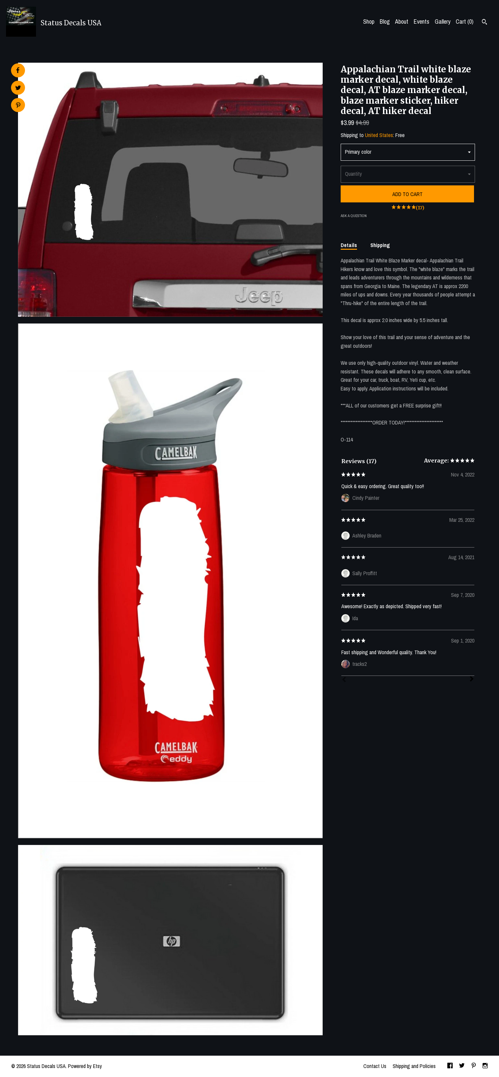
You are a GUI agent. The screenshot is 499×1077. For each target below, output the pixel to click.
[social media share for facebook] (17, 70)
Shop (368, 21)
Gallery (442, 21)
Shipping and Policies (414, 1066)
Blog (385, 21)
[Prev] (344, 680)
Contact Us (374, 1066)
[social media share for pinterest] (18, 106)
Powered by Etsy (85, 1066)
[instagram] (485, 1066)
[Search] (484, 22)
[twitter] (462, 1066)
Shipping (380, 245)
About (401, 21)
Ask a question (354, 215)
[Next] (471, 679)
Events (421, 21)
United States (379, 135)
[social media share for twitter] (18, 88)
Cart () (464, 21)
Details (349, 245)
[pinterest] (473, 1066)
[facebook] (450, 1066)
